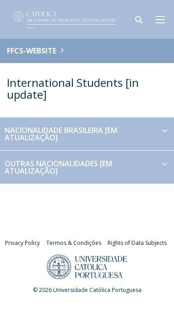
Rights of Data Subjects (137, 243)
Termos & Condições (73, 243)
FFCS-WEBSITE (31, 51)
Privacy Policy (22, 243)
